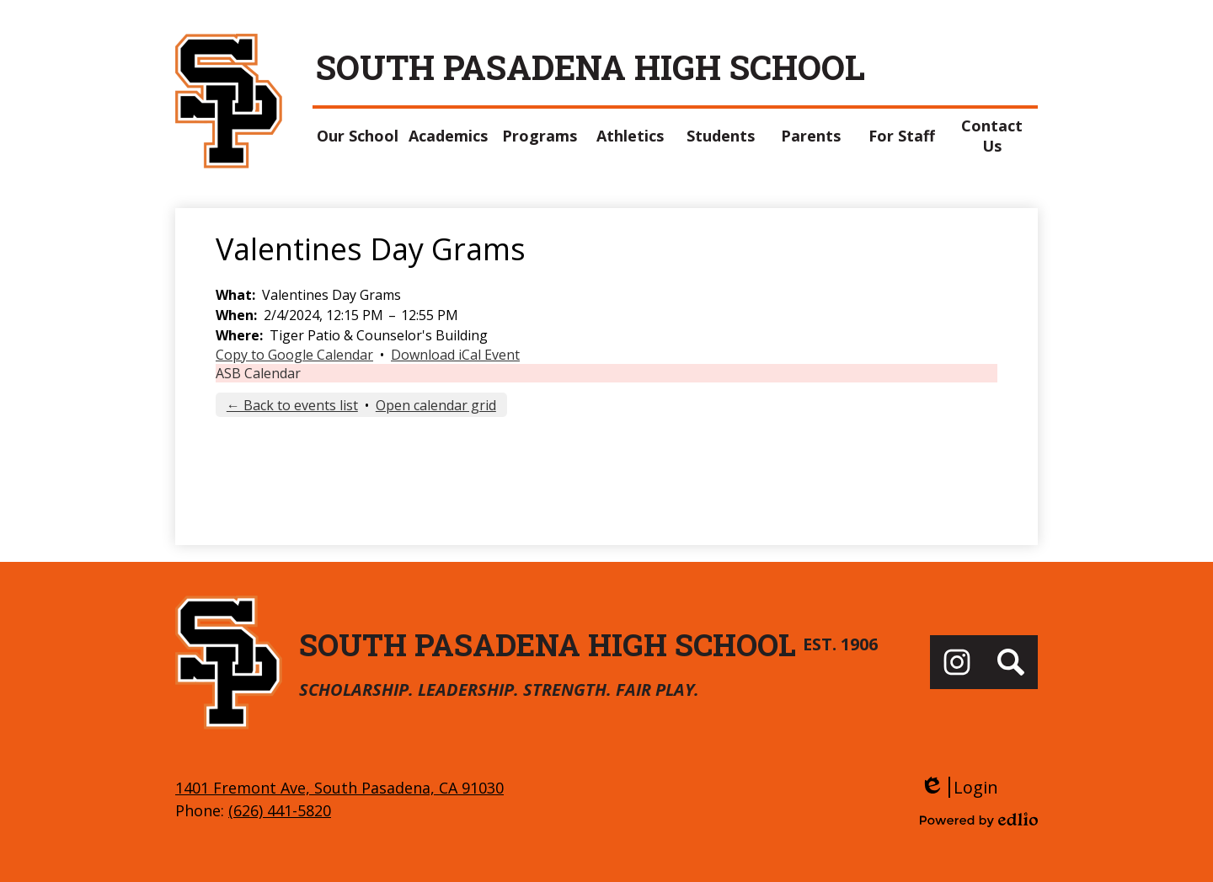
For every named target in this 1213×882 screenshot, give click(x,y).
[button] (358, 136)
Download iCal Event (455, 354)
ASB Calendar (258, 373)
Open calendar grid (436, 405)
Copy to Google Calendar (294, 354)
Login (959, 787)
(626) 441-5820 (279, 810)
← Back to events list (292, 405)
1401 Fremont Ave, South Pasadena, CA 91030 (339, 788)
